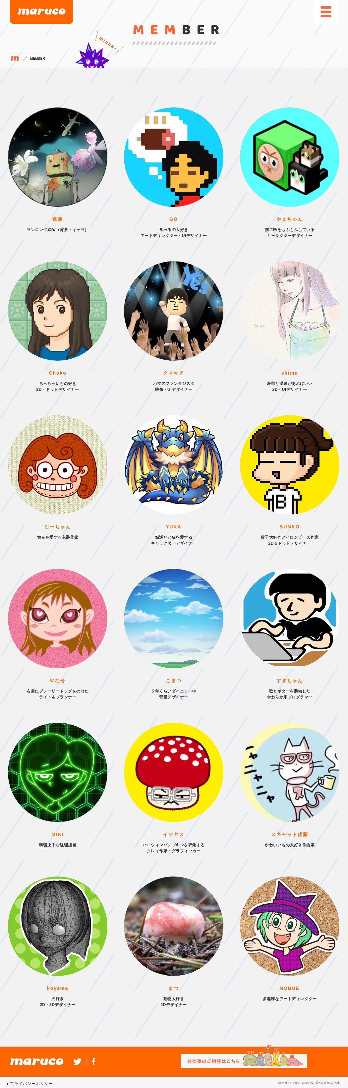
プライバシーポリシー (31, 1083)
